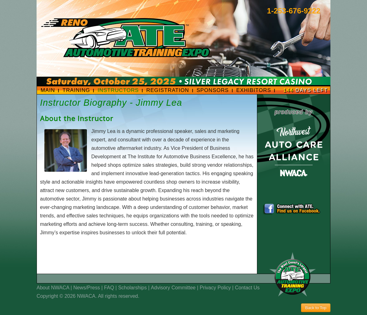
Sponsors (213, 90)
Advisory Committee (173, 287)
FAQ (109, 287)
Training (76, 90)
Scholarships (132, 287)
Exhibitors (253, 90)
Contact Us (247, 287)
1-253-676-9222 (293, 11)
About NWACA (53, 287)
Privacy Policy (215, 287)
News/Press (86, 287)
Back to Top (315, 307)
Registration (167, 90)
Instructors (118, 90)
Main (48, 90)
